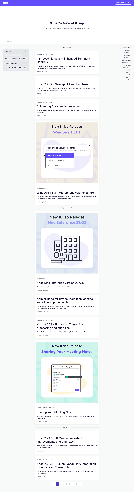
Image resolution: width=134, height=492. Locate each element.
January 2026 (127, 57)
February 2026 (127, 55)
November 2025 (126, 62)
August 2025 (127, 70)
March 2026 (127, 52)
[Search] (17, 41)
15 (76, 484)
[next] (80, 484)
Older (129, 80)
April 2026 (128, 50)
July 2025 (128, 72)
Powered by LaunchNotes (9, 73)
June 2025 (128, 75)
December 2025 (126, 60)
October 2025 (127, 65)
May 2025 (128, 77)
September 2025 (126, 67)
